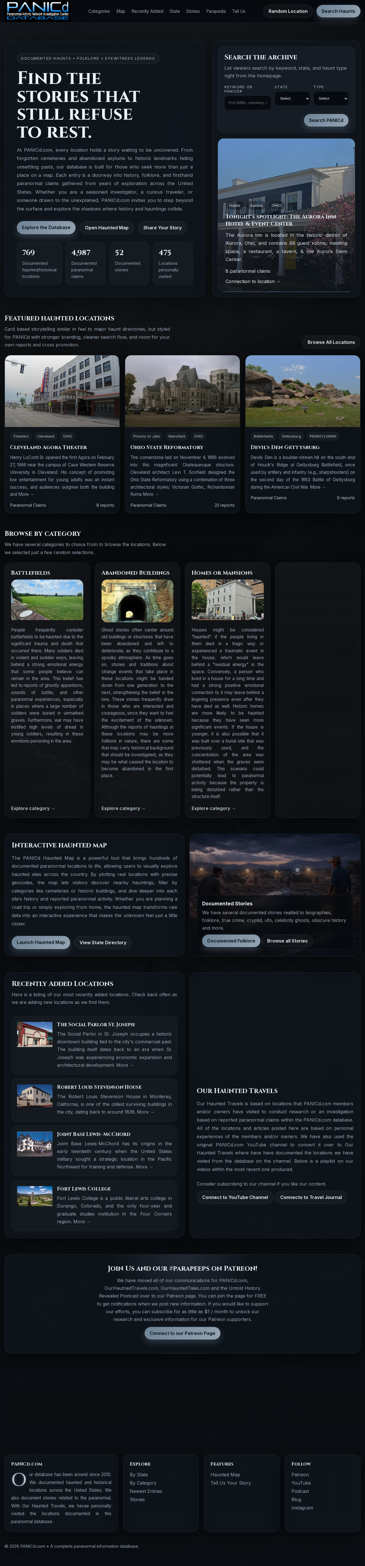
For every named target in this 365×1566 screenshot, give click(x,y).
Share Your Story (162, 227)
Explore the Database (46, 227)
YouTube (301, 1483)
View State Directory (103, 942)
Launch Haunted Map (41, 942)
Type (318, 87)
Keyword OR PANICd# (238, 89)
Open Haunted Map (107, 227)
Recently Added (147, 11)
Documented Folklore (231, 941)
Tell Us (239, 11)
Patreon (300, 1474)
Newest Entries (146, 1491)
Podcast (300, 1491)
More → (26, 494)
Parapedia (216, 11)
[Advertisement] (318, 655)
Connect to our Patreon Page (182, 1333)
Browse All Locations (331, 342)
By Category (143, 1483)
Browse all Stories (287, 941)
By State (139, 1474)
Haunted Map (225, 1474)
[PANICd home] (38, 11)
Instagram (302, 1508)
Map (120, 11)
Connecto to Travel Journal (311, 1197)
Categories (99, 11)
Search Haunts (338, 11)
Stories (193, 11)
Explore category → (33, 808)
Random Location (288, 11)
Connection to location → (253, 281)
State (175, 11)
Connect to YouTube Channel (235, 1197)
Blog (296, 1499)
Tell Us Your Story (230, 1483)
